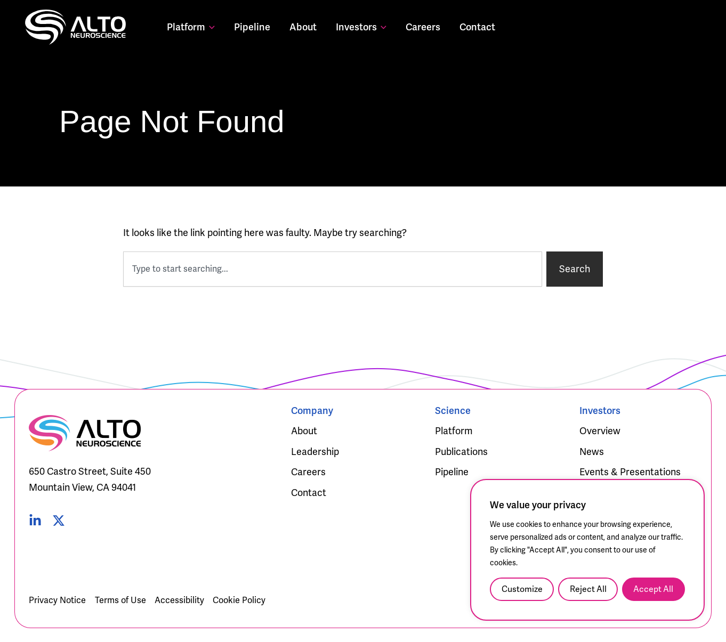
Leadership (315, 451)
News (591, 451)
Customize (522, 589)
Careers (423, 27)
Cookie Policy (239, 600)
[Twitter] (58, 520)
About (303, 27)
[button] (210, 27)
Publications (461, 451)
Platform (191, 27)
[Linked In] (35, 520)
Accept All (653, 589)
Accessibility (179, 600)
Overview (599, 431)
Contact (477, 27)
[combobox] (332, 269)
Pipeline (252, 27)
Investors (361, 27)
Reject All (588, 589)
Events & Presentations (630, 472)
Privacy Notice (57, 600)
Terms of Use (120, 600)
